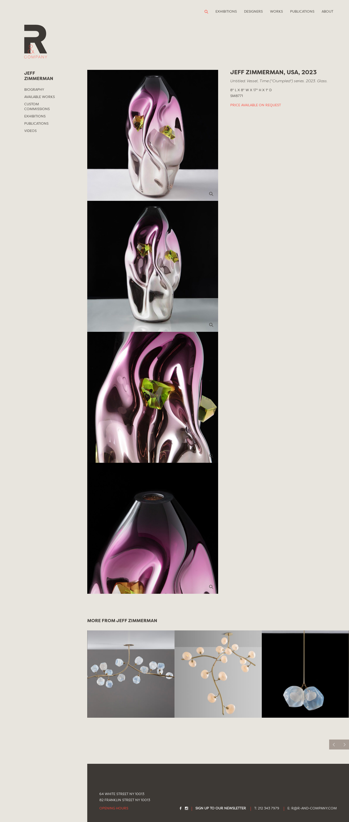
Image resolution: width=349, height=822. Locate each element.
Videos (30, 131)
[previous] (334, 744)
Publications (302, 11)
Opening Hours (113, 808)
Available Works (39, 97)
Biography (34, 89)
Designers (253, 11)
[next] (344, 744)
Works (276, 11)
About (327, 11)
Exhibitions (226, 11)
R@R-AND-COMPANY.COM (314, 808)
